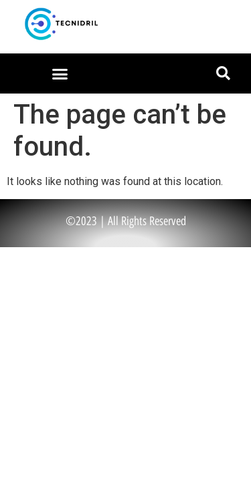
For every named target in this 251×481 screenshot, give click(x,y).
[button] (59, 73)
